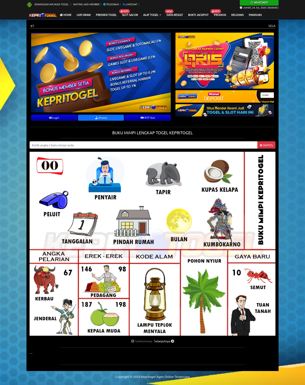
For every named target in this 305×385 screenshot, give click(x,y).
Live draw (84, 14)
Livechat (130, 4)
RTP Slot (147, 117)
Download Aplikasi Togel (47, 4)
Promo (101, 117)
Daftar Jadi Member (86, 4)
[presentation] (141, 341)
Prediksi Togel (106, 14)
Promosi (220, 14)
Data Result (175, 14)
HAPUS (266, 145)
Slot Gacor (130, 14)
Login (54, 117)
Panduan (255, 14)
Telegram (111, 4)
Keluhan (237, 14)
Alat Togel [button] (151, 14)
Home (65, 14)
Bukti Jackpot (198, 14)
